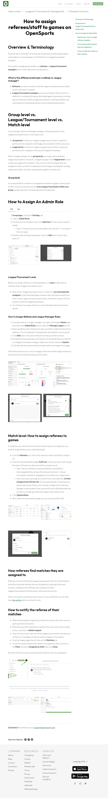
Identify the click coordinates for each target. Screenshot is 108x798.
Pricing (11, 770)
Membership (29, 766)
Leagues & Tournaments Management (44, 11)
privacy (27, 774)
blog (10, 759)
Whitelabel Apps (31, 789)
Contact (11, 763)
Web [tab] (11, 209)
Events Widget (49, 762)
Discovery (98, 4)
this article (17, 600)
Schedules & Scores (78, 11)
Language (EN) (80, 761)
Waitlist (27, 763)
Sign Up (87, 4)
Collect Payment (49, 769)
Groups (27, 759)
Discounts (47, 765)
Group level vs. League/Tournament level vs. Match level (85, 26)
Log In (78, 4)
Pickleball (28, 781)
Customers (69, 4)
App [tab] (18, 209)
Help (60, 4)
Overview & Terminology (84, 19)
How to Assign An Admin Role (86, 33)
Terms (27, 770)
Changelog (28, 755)
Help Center (14, 11)
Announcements (49, 773)
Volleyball (28, 785)
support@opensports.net (44, 727)
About (10, 755)
